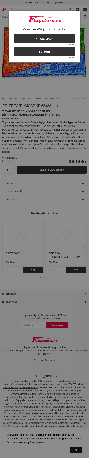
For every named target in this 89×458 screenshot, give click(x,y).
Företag (44, 51)
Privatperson (44, 38)
